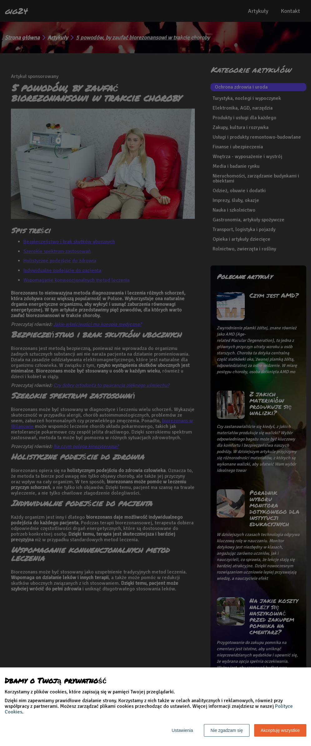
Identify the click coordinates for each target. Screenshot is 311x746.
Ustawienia (182, 730)
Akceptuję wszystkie (280, 730)
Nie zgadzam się (226, 730)
